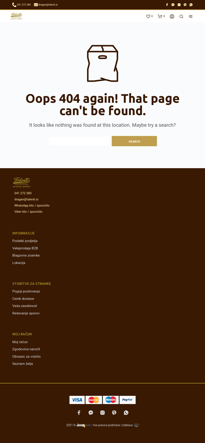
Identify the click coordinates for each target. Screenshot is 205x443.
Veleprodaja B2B (25, 248)
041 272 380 (24, 4)
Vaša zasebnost (24, 306)
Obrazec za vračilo (26, 356)
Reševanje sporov (26, 313)
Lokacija (18, 263)
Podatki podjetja (24, 241)
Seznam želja (22, 364)
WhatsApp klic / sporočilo (31, 205)
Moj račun (20, 342)
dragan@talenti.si (48, 4)
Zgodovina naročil (26, 349)
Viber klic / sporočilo (28, 212)
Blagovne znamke (26, 255)
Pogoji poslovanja (26, 291)
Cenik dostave (23, 299)
